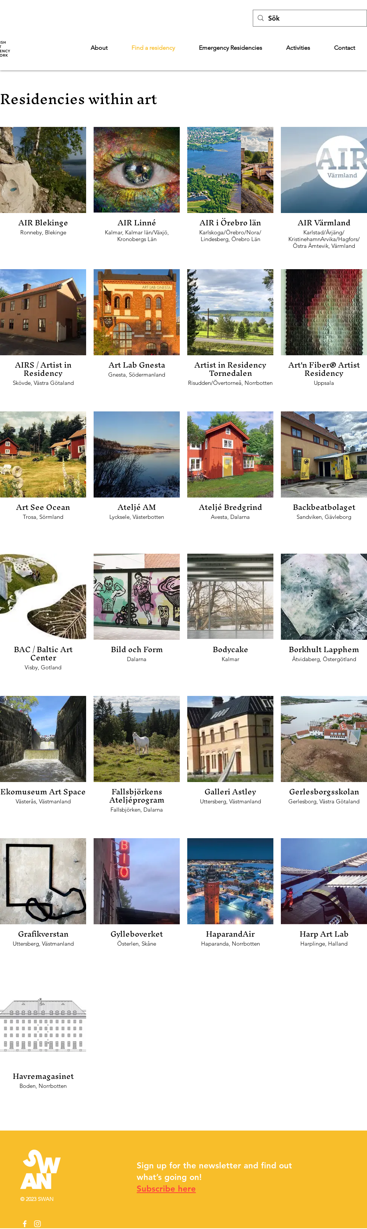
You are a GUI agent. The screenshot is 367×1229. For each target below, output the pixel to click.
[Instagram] (37, 1223)
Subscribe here (166, 1189)
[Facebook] (24, 1223)
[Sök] (309, 18)
